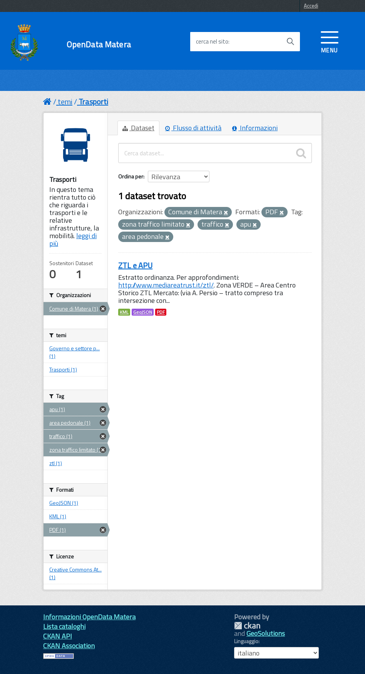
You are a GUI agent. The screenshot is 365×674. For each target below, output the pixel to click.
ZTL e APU (135, 265)
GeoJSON (142, 312)
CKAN (247, 626)
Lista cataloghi (64, 626)
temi (65, 102)
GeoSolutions (265, 633)
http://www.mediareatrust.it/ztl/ (166, 285)
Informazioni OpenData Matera (89, 617)
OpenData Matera (99, 44)
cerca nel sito (212, 41)
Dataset (138, 128)
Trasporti (93, 102)
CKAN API (57, 636)
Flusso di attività (193, 128)
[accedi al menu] (329, 41)
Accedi (311, 6)
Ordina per (130, 176)
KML (124, 312)
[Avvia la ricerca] (290, 41)
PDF (161, 312)
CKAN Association (69, 645)
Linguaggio (246, 641)
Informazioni (255, 128)
